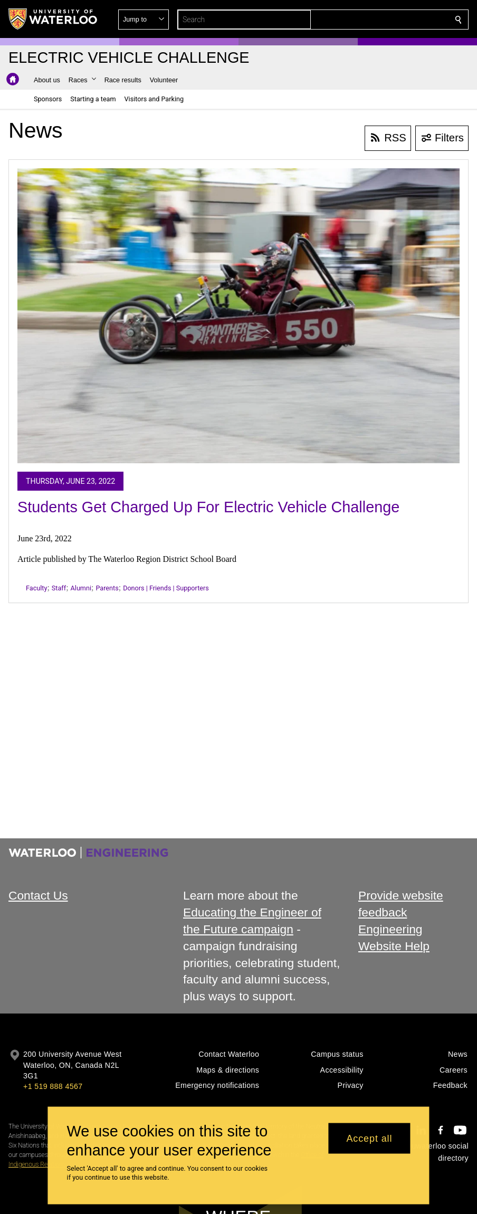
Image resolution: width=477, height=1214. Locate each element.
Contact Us (38, 895)
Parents (107, 588)
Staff (59, 588)
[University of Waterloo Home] (53, 19)
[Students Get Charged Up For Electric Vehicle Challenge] (238, 315)
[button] (382, 19)
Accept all (369, 1138)
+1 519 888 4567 (52, 1086)
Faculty (36, 588)
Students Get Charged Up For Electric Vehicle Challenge (208, 507)
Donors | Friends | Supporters (166, 588)
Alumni (81, 588)
